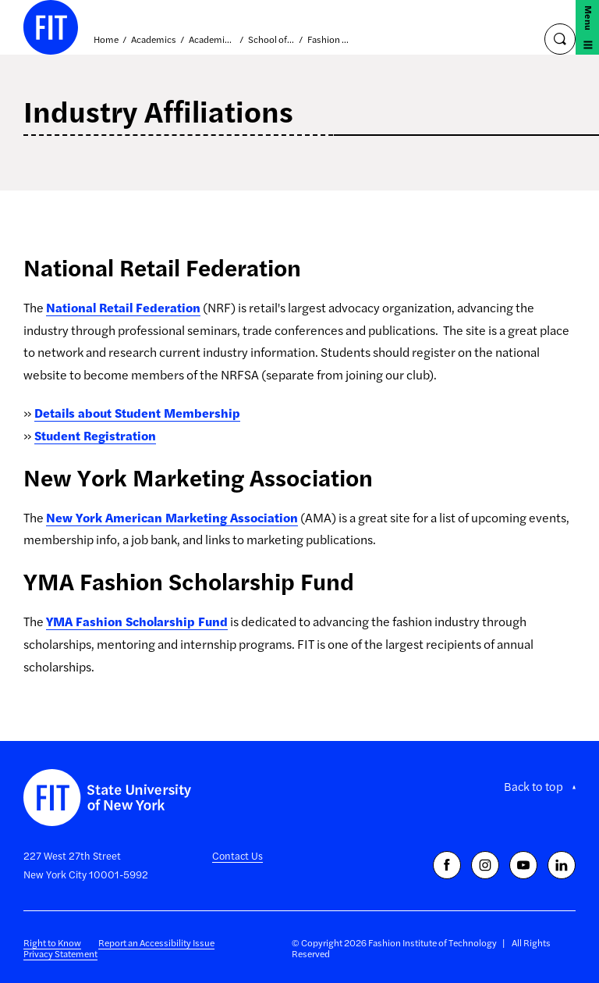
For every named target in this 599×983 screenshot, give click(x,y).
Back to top (533, 786)
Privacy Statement (60, 953)
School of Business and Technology (271, 40)
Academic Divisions (212, 40)
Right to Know (52, 942)
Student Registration (95, 435)
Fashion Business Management (330, 40)
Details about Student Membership (137, 413)
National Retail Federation (123, 307)
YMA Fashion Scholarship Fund (137, 621)
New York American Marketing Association (172, 517)
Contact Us (237, 855)
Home (106, 40)
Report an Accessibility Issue (156, 942)
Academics (153, 40)
